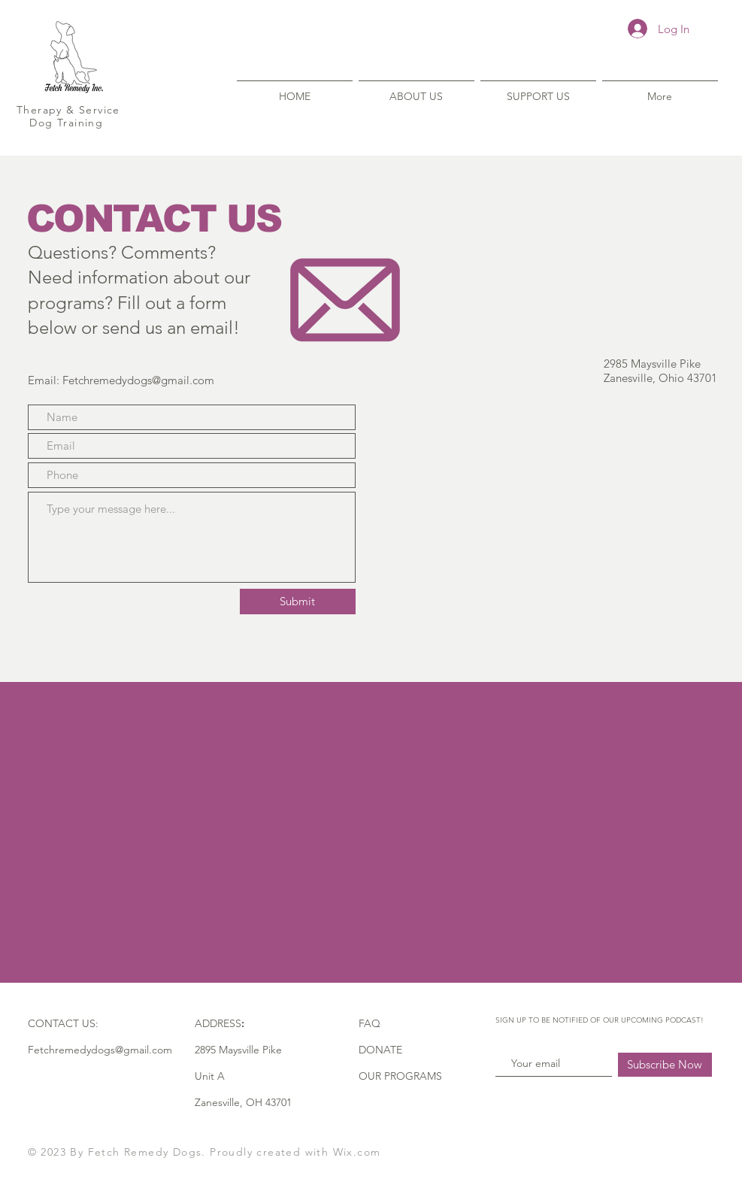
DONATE (380, 1049)
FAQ (369, 1023)
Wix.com (357, 1152)
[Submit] (298, 601)
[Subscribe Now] (665, 1065)
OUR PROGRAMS (400, 1076)
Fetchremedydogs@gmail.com (138, 380)
